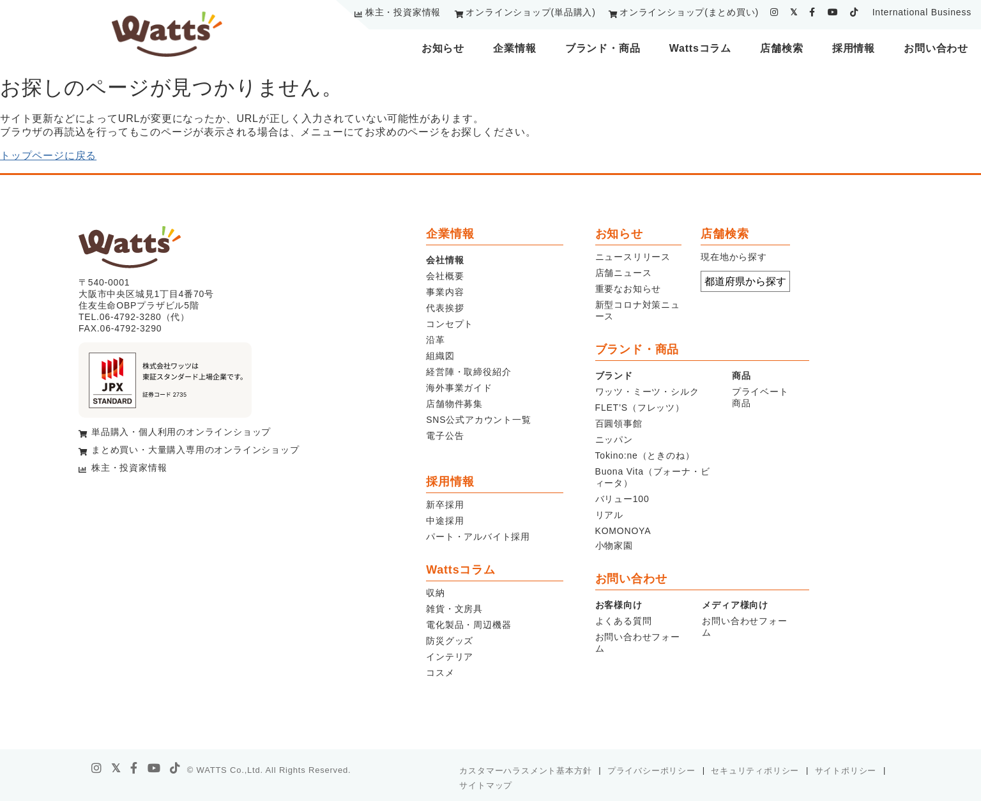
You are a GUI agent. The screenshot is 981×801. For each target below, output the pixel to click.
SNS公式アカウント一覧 (478, 420)
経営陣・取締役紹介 (468, 372)
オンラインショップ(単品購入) (530, 12)
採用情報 (853, 48)
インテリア (449, 657)
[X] (116, 768)
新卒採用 (445, 505)
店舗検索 (781, 48)
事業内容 (445, 292)
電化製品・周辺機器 (468, 625)
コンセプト (449, 324)
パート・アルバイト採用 (478, 536)
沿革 (435, 340)
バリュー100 (622, 499)
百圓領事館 (619, 423)
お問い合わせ (936, 48)
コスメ (440, 673)
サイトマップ (485, 785)
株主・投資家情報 (403, 12)
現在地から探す (734, 257)
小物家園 (614, 545)
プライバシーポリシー (651, 770)
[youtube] (833, 12)
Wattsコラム (700, 48)
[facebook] (812, 12)
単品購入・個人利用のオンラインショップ (181, 432)
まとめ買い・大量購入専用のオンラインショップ (195, 450)
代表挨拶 (445, 308)
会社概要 (445, 276)
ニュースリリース (633, 257)
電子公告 (445, 436)
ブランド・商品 (603, 48)
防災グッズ (449, 641)
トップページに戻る (48, 155)
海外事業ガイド (459, 388)
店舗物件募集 (454, 404)
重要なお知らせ (628, 289)
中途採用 (445, 520)
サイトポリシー (846, 770)
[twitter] (794, 12)
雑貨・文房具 (454, 609)
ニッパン (614, 439)
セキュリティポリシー (755, 770)
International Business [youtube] (921, 12)
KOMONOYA (623, 531)
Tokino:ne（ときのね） (645, 455)
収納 (435, 593)
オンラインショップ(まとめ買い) (689, 12)
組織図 (440, 356)
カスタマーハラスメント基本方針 (525, 770)
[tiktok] (854, 12)
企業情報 (514, 48)
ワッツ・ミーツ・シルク (647, 391)
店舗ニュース (623, 273)
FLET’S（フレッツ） (640, 407)
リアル (609, 515)
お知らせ (443, 48)
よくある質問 (623, 621)
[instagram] (774, 12)
